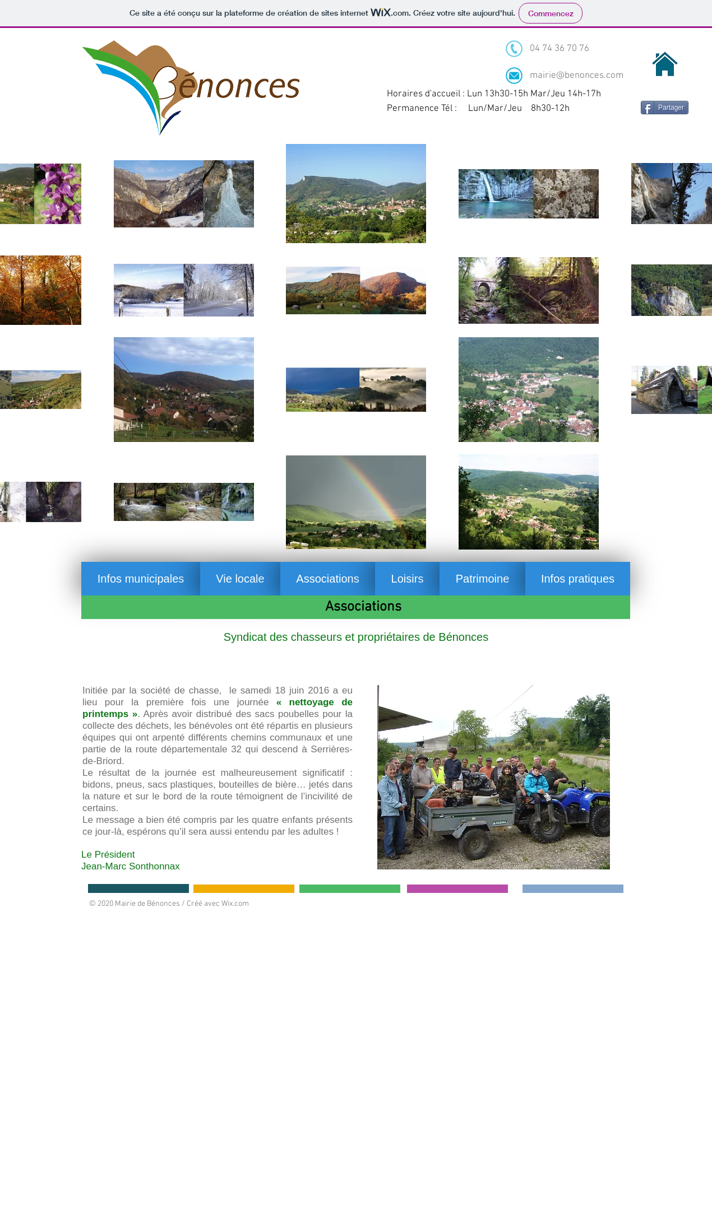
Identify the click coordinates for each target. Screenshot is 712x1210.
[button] (140, 578)
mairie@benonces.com (576, 75)
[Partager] (664, 107)
